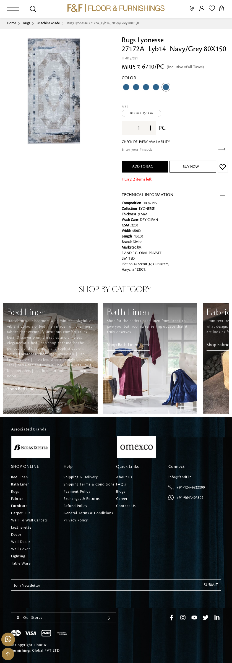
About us (124, 477)
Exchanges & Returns (82, 499)
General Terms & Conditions (88, 513)
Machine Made (48, 23)
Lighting (18, 556)
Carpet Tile (21, 513)
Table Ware (21, 563)
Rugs (26, 23)
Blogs (120, 492)
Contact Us (126, 506)
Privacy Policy (76, 520)
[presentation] (53, 601)
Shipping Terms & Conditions (89, 484)
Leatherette (21, 527)
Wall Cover (20, 549)
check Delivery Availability (146, 142)
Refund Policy (75, 506)
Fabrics (17, 499)
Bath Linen (20, 484)
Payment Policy (77, 492)
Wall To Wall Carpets (29, 520)
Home (11, 23)
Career (122, 499)
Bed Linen (19, 477)
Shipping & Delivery (81, 477)
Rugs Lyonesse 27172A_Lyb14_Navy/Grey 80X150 (103, 23)
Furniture (19, 506)
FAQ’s (121, 484)
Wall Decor (20, 542)
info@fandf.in (180, 477)
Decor (16, 535)
